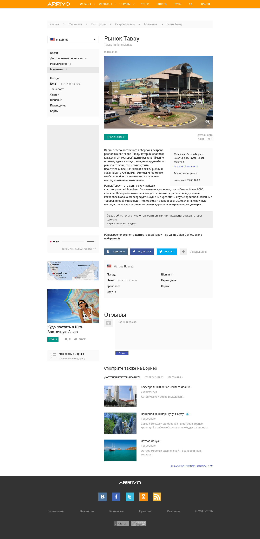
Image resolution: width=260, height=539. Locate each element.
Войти (205, 4)
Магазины (151, 24)
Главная (54, 24)
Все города (98, 24)
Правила (145, 511)
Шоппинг (167, 274)
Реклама (173, 511)
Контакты (116, 511)
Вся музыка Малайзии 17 (79, 249)
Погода (111, 274)
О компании (56, 511)
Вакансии (87, 511)
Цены (111, 280)
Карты (165, 286)
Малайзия (75, 24)
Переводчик (169, 280)
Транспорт (113, 286)
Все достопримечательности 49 (192, 465)
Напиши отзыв (127, 322)
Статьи (111, 292)
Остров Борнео (125, 24)
